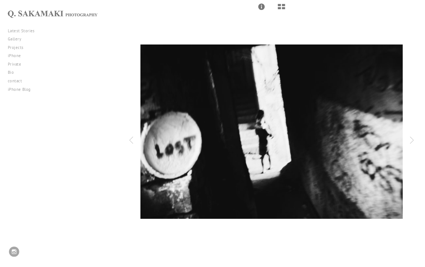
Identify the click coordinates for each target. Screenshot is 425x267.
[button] (261, 6)
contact (15, 80)
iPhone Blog (19, 89)
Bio (11, 72)
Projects (18, 47)
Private (14, 64)
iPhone (17, 55)
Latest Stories (24, 30)
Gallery (17, 39)
